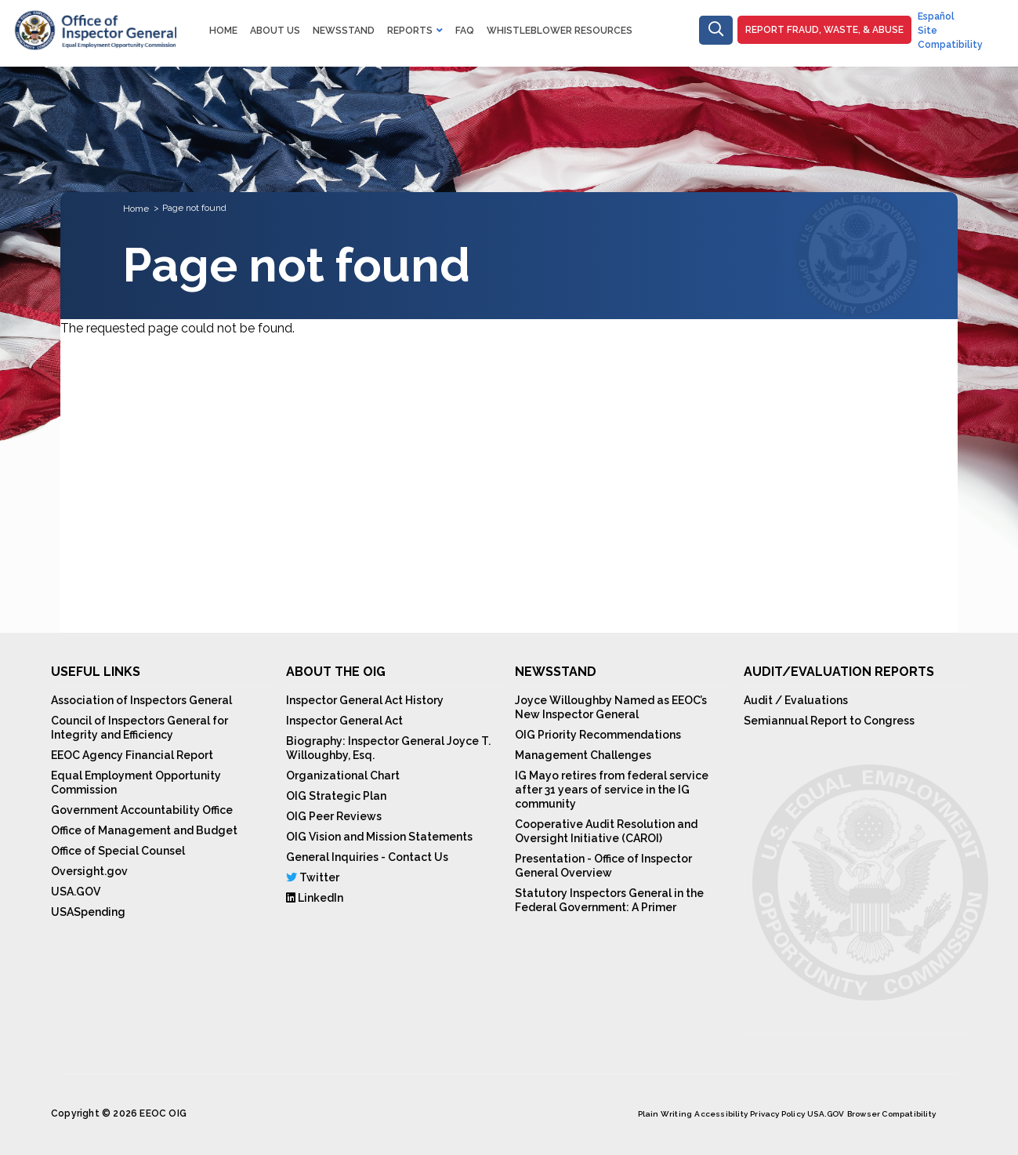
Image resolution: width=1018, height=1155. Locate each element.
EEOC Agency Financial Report (132, 755)
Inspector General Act (344, 720)
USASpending (88, 912)
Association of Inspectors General (141, 700)
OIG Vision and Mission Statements (379, 836)
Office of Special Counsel (118, 850)
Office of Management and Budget (144, 830)
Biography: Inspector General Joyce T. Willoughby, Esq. (388, 748)
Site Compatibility (950, 37)
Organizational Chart (343, 775)
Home (223, 30)
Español (936, 16)
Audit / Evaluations (796, 700)
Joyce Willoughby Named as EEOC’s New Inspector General (611, 707)
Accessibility (721, 1114)
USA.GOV (75, 891)
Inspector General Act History (365, 700)
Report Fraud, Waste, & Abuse (824, 29)
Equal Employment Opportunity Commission (136, 782)
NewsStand (344, 30)
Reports (410, 30)
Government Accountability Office (142, 810)
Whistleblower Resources (559, 30)
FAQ (464, 30)
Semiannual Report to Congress (829, 720)
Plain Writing (665, 1114)
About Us (275, 30)
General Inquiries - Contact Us (367, 857)
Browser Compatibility (891, 1114)
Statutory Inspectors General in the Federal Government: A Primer (609, 900)
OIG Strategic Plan (336, 796)
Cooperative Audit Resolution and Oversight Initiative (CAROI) (606, 831)
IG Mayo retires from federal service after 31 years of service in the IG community (611, 789)
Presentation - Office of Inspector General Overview (603, 865)
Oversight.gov (89, 871)
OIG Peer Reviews (334, 816)
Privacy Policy (777, 1114)
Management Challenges (583, 755)
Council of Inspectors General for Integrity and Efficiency (139, 727)
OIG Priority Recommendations (598, 734)
